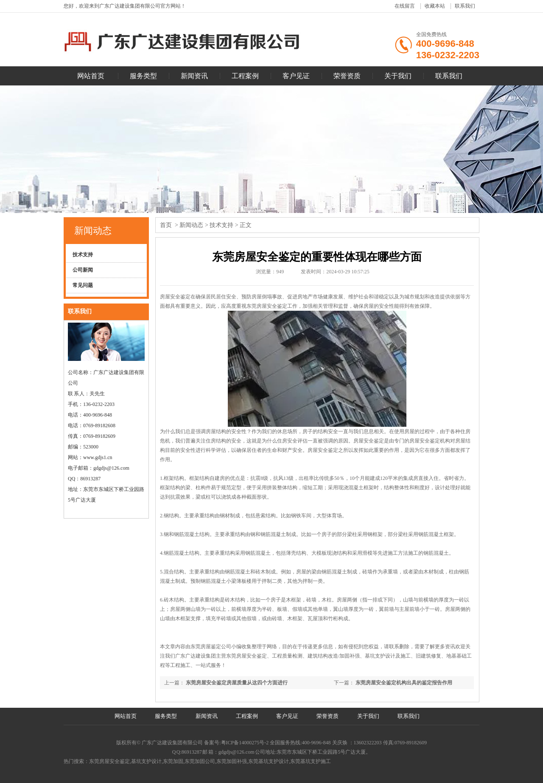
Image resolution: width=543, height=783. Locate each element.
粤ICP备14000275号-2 (245, 743)
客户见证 (296, 75)
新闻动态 (93, 230)
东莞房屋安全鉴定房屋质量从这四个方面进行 (237, 683)
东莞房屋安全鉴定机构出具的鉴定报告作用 (403, 683)
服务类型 (143, 75)
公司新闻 (83, 270)
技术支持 (83, 255)
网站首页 (90, 75)
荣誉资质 (347, 75)
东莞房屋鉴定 (205, 647)
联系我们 (465, 6)
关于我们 (397, 75)
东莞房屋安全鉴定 (266, 306)
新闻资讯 (194, 75)
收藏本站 (435, 6)
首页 (166, 225)
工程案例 (245, 75)
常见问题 (83, 285)
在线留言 (405, 6)
